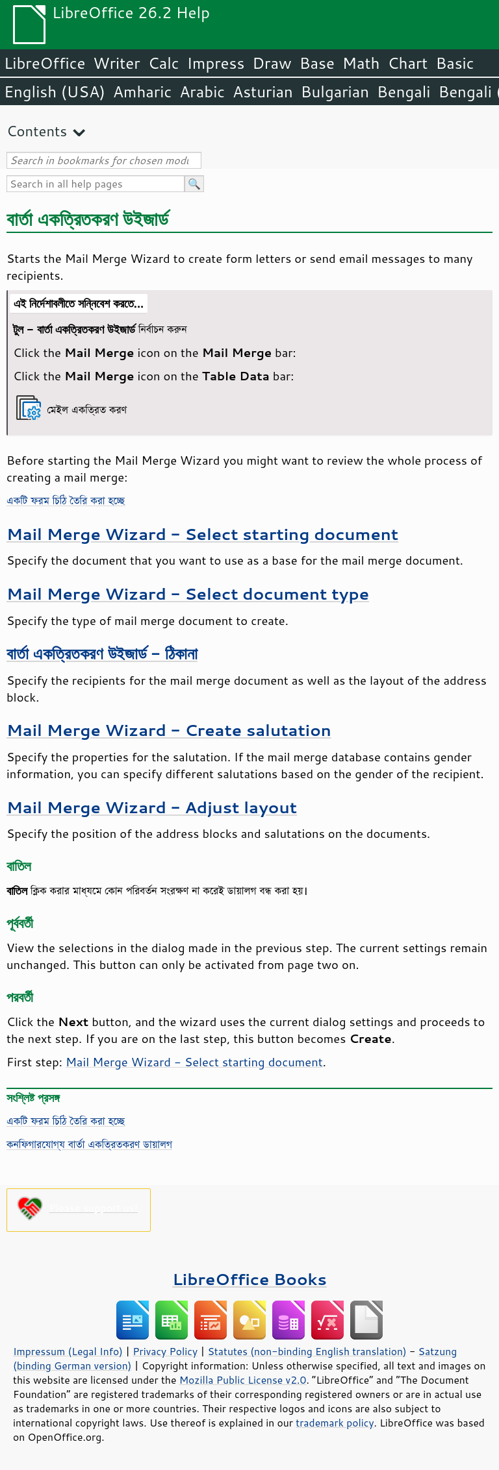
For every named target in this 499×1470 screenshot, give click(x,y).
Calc (163, 63)
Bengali (403, 91)
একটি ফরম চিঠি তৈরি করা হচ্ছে (65, 500)
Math (361, 63)
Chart (407, 63)
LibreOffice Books (249, 1279)
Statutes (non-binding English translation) (306, 1351)
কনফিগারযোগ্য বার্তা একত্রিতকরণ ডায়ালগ (89, 1144)
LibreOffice (44, 63)
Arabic (202, 91)
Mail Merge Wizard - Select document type (187, 593)
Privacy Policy (165, 1351)
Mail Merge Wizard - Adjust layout (151, 807)
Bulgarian (335, 91)
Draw (271, 63)
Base (317, 63)
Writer (116, 63)
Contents (36, 131)
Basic (454, 63)
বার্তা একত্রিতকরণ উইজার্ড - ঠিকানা (102, 653)
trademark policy (335, 1422)
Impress (216, 63)
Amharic (142, 91)
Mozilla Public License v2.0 (243, 1380)
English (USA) (54, 91)
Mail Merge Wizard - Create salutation (168, 729)
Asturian (263, 91)
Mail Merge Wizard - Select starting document (202, 533)
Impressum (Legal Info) (68, 1351)
